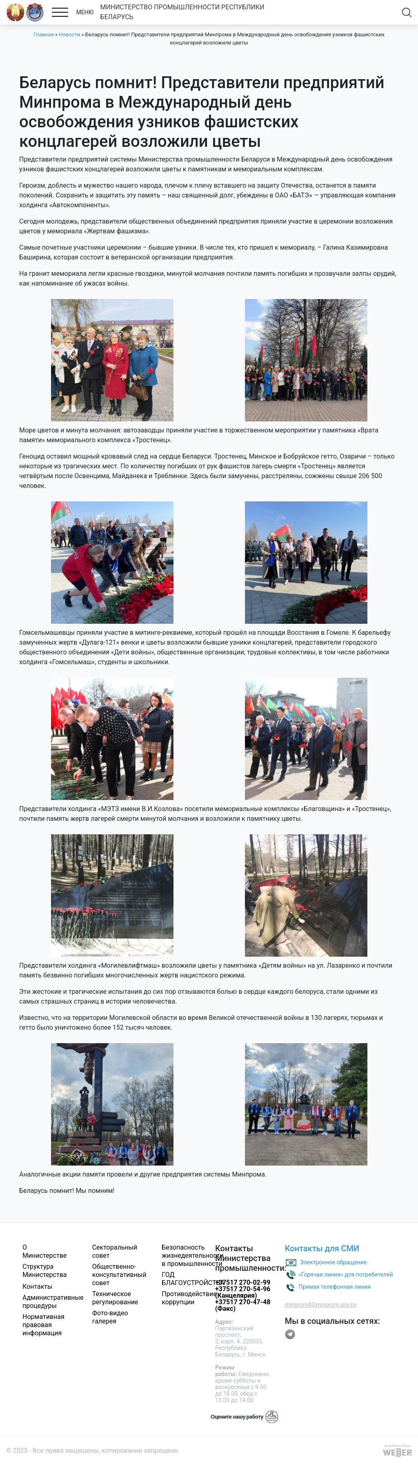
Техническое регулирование (115, 1298)
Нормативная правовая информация (43, 1325)
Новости (69, 34)
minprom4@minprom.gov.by (321, 1304)
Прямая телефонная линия (334, 1286)
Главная (43, 34)
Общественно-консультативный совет (119, 1275)
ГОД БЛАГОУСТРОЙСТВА (193, 1279)
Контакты (37, 1286)
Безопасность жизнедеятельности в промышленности (192, 1255)
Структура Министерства (44, 1271)
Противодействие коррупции (189, 1298)
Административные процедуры (53, 1302)
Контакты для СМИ (322, 1248)
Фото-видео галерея (110, 1317)
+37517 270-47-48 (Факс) (242, 1305)
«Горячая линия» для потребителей (345, 1274)
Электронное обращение (333, 1262)
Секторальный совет (115, 1251)
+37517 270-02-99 (242, 1282)
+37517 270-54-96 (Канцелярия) (242, 1292)
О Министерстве (44, 1251)
